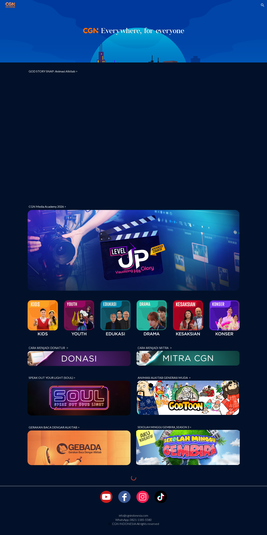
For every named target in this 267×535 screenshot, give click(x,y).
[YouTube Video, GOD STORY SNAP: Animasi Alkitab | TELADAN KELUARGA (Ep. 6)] (133, 135)
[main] (133, 71)
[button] (262, 5)
